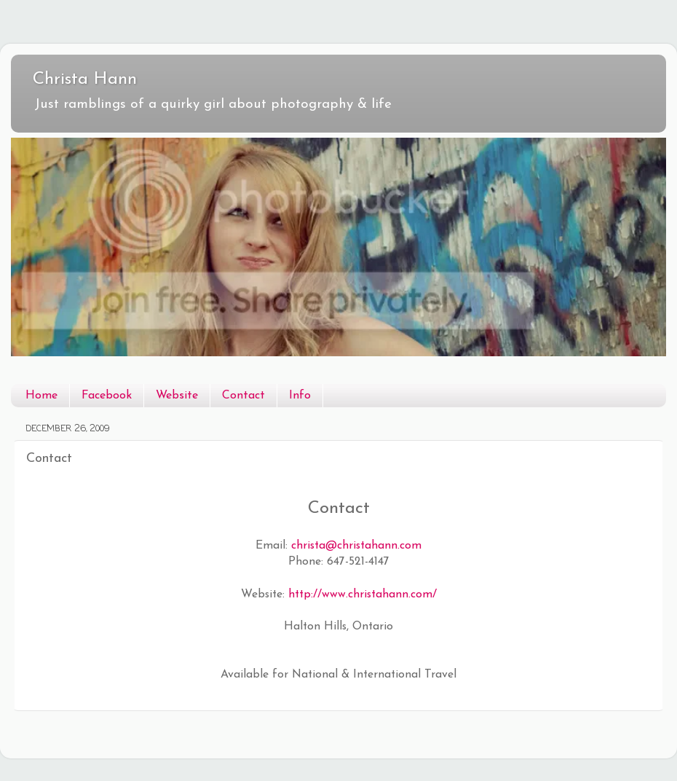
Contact (243, 395)
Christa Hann (85, 79)
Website (177, 395)
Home (41, 395)
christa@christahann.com (356, 546)
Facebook (107, 395)
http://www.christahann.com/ (362, 594)
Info (300, 395)
